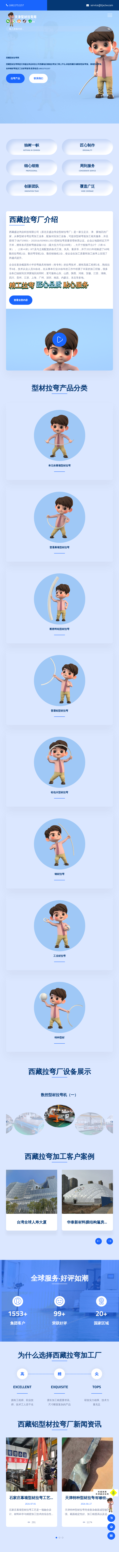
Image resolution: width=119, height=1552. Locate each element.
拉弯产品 (15, 78)
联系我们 (38, 78)
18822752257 (15, 5)
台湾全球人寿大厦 (87, 1221)
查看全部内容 (21, 300)
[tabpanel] (31, 1482)
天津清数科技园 (32, 1221)
